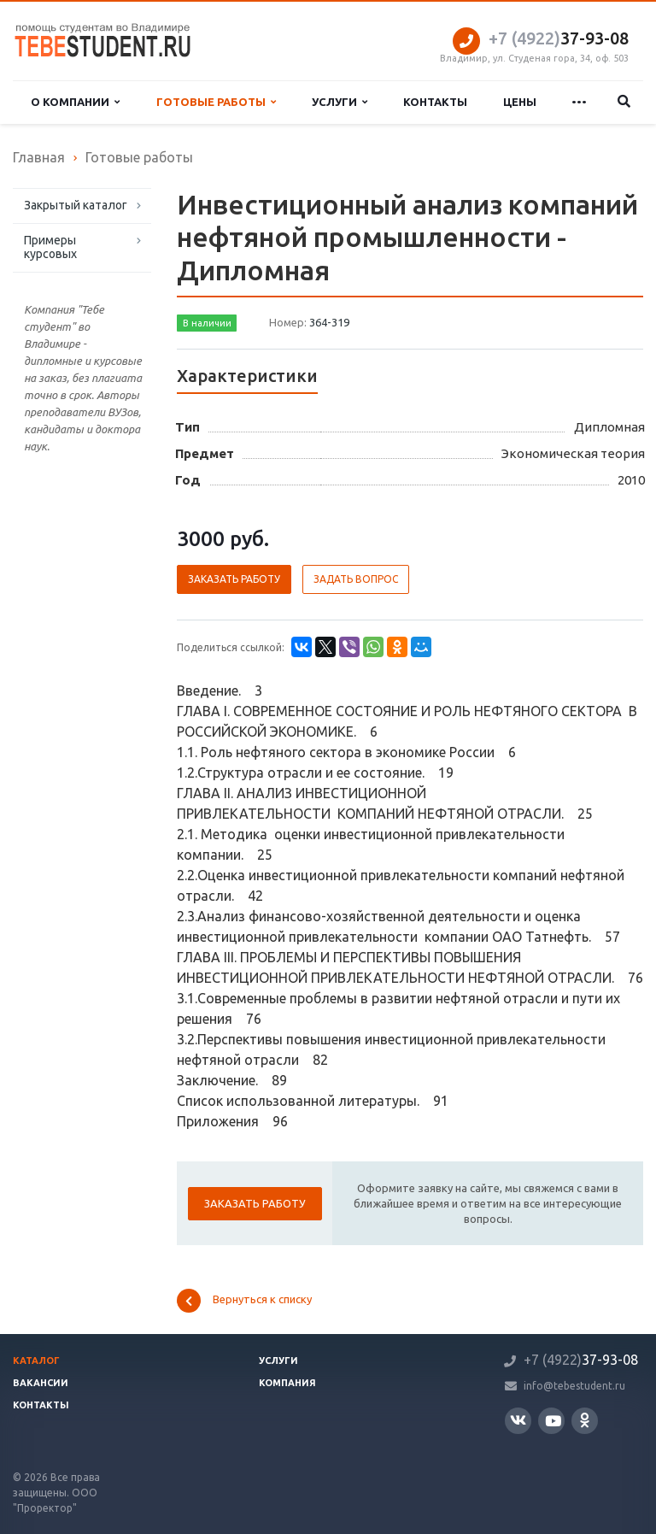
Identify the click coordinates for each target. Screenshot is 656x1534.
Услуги (339, 102)
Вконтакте (518, 1420)
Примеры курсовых (50, 247)
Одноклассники (584, 1420)
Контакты (435, 102)
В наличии (207, 323)
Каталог (36, 1360)
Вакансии (40, 1383)
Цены (519, 102)
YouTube (553, 1421)
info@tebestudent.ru (574, 1385)
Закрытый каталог (75, 205)
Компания (287, 1383)
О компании (75, 102)
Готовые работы (216, 102)
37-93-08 (559, 38)
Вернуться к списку (244, 1301)
